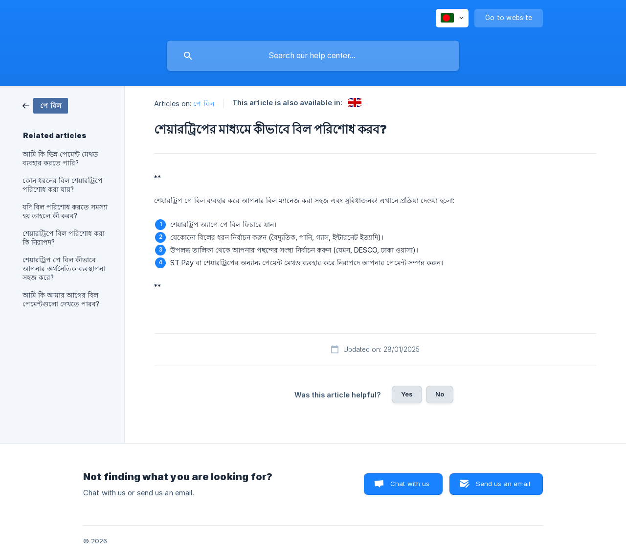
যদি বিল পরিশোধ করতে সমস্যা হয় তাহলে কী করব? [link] (65, 211)
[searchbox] (313, 56)
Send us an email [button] (503, 483)
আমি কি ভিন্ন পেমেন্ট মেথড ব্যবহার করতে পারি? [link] (60, 158)
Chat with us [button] (410, 483)
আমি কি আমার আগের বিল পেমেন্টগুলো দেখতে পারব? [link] (60, 299)
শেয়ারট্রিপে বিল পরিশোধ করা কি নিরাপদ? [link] (63, 238)
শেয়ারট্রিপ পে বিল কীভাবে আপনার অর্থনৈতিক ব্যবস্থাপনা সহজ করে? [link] (63, 268)
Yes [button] (407, 394)
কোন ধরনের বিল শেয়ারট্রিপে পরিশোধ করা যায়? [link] (62, 185)
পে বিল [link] (203, 103)
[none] (452, 18)
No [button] (439, 394)
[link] (45, 105)
